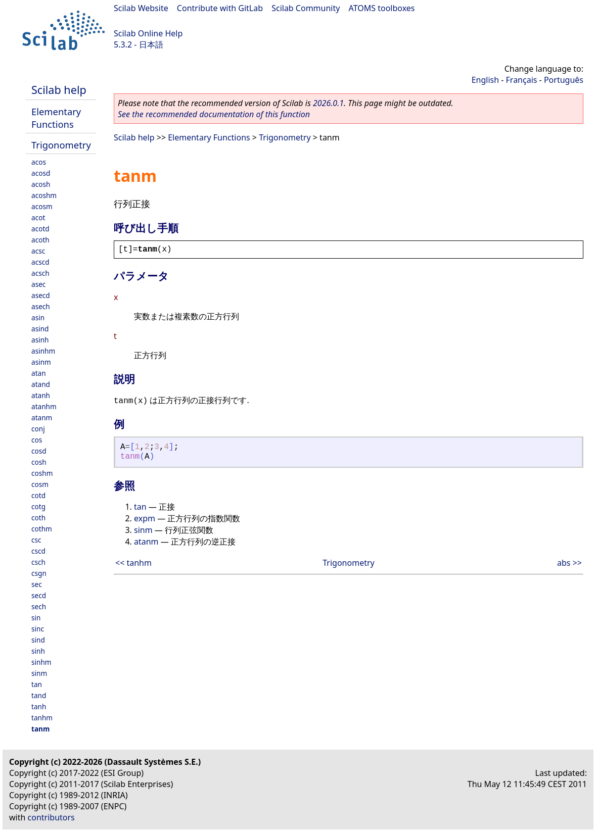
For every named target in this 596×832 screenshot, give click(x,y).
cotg (38, 506)
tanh (38, 706)
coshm (42, 473)
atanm (41, 417)
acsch (40, 273)
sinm (39, 673)
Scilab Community (305, 8)
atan (38, 373)
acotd (40, 228)
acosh (40, 184)
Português (563, 79)
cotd (38, 495)
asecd (40, 295)
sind (38, 640)
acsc (38, 251)
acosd (40, 173)
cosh (39, 462)
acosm (42, 206)
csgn (39, 573)
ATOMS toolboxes (382, 8)
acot (38, 217)
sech (38, 606)
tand (38, 695)
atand (40, 384)
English (485, 79)
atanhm (44, 406)
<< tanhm (133, 562)
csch (38, 562)
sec (36, 584)
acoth (40, 239)
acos (38, 162)
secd (38, 595)
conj (38, 428)
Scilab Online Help (148, 33)
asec (38, 284)
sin (35, 617)
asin (37, 317)
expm (144, 518)
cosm (40, 484)
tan (36, 684)
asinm (41, 362)
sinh (38, 651)
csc (36, 540)
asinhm (43, 351)
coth (38, 517)
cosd (39, 451)
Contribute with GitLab (220, 8)
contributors (51, 817)
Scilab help (58, 89)
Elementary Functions (56, 117)
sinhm (41, 662)
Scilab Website (141, 8)
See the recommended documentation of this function (214, 114)
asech (40, 306)
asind (40, 328)
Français (521, 79)
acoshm (44, 195)
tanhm (42, 717)
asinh (40, 340)
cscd (38, 551)
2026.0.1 (328, 103)
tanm (40, 728)
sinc (37, 628)
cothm (41, 528)
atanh (40, 395)
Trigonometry (61, 144)
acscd (40, 262)
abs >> (569, 562)
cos (36, 440)
